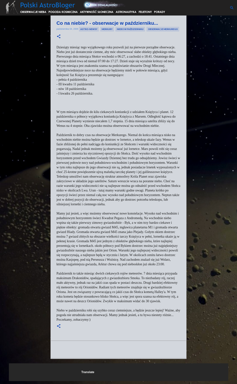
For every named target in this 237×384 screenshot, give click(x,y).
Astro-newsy (88, 29)
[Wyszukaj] (232, 7)
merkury (107, 29)
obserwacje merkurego (163, 29)
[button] (58, 36)
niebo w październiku (130, 29)
